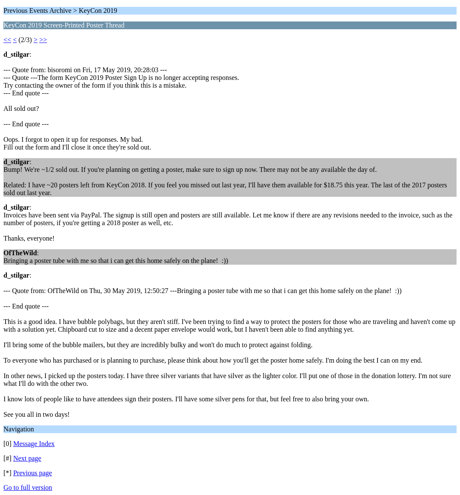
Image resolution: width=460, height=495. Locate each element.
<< (7, 39)
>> (43, 39)
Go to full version (27, 487)
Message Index (34, 443)
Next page (27, 458)
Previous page (32, 473)
